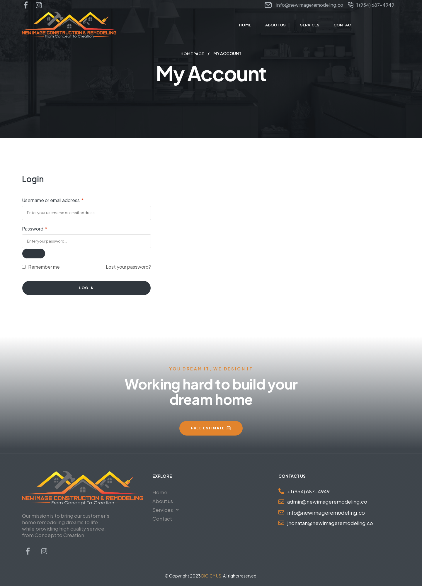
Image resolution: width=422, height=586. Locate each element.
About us (162, 500)
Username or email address (53, 200)
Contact (162, 518)
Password (34, 228)
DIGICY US (211, 575)
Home (159, 492)
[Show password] (33, 253)
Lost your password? (128, 266)
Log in (86, 287)
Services (167, 509)
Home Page (192, 53)
